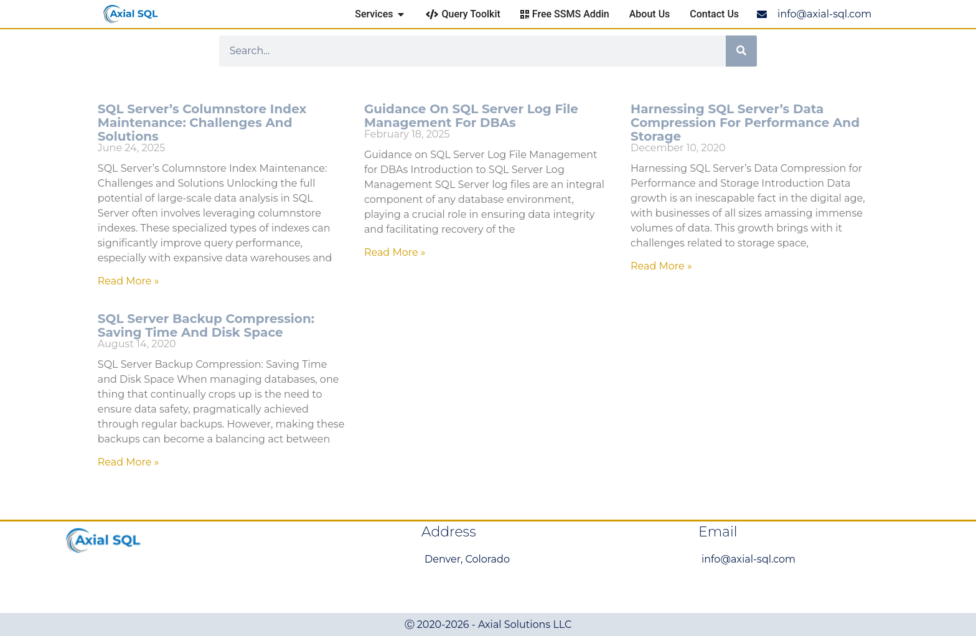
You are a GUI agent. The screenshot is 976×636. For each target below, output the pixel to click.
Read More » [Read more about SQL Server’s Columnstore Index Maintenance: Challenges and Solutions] (128, 281)
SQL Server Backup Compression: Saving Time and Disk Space (206, 325)
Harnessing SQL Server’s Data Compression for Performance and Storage (745, 122)
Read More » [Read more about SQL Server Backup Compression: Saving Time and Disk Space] (128, 462)
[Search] (741, 51)
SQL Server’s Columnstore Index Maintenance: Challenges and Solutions (202, 122)
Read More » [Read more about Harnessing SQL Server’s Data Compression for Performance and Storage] (661, 266)
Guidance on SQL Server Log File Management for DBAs (471, 115)
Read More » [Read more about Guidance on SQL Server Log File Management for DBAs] (395, 252)
